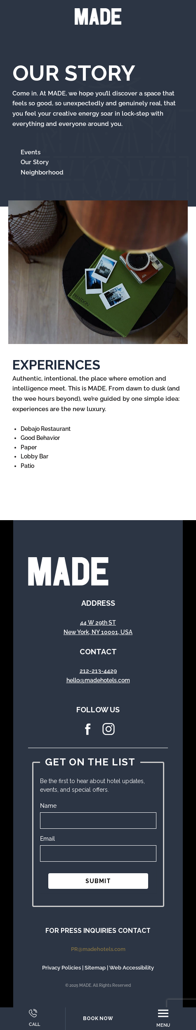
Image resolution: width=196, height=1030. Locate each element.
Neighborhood (42, 172)
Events (30, 152)
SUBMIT (98, 881)
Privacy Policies (61, 968)
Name (48, 805)
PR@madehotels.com (98, 949)
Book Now (98, 1018)
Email (47, 838)
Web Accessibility (131, 968)
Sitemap (95, 968)
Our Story (35, 162)
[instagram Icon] (108, 733)
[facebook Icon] (88, 733)
